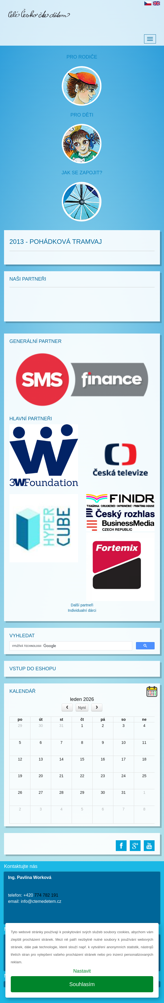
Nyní (82, 707)
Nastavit (82, 971)
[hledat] (70, 646)
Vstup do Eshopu (32, 668)
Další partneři (82, 605)
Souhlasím (82, 984)
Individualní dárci (82, 610)
